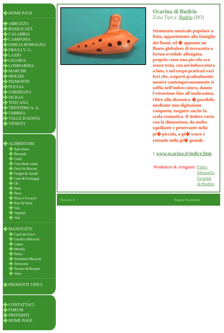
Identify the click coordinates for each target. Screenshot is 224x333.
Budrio (186, 17)
